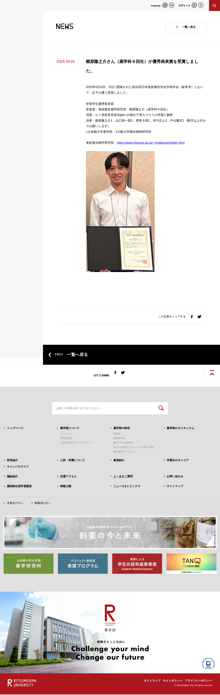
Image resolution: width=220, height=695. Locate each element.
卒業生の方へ (15, 503)
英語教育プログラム (124, 452)
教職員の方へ (43, 503)
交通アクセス (68, 476)
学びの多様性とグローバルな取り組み (133, 447)
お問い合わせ (175, 476)
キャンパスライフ (18, 467)
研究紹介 (12, 460)
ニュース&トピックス (126, 486)
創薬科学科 (119, 438)
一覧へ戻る (189, 26)
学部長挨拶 (66, 438)
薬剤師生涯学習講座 (19, 486)
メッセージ (66, 434)
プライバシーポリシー (198, 681)
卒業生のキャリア (178, 460)
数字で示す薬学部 (123, 443)
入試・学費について (72, 460)
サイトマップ (175, 486)
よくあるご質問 (123, 476)
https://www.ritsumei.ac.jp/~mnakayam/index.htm (150, 142)
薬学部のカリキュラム (180, 428)
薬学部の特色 (121, 428)
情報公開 (65, 486)
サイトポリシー (172, 681)
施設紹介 (12, 476)
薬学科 (117, 434)
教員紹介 (118, 460)
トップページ (15, 428)
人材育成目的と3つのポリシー (76, 443)
